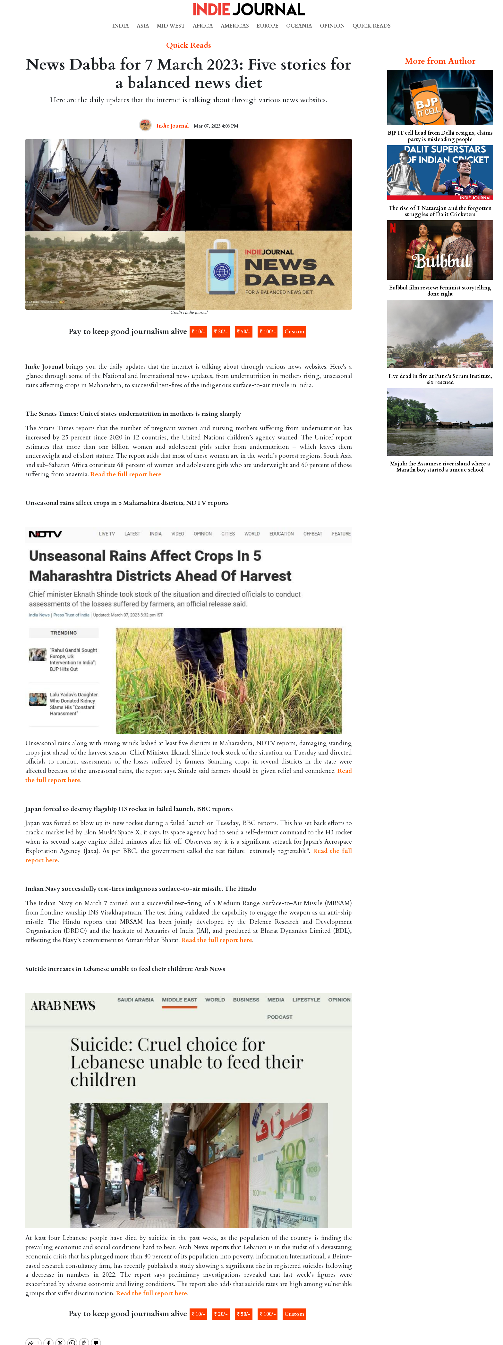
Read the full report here (125, 474)
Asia (143, 25)
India (120, 25)
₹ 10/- (198, 331)
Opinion (332, 25)
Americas (235, 25)
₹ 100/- (268, 331)
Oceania (299, 25)
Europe (267, 25)
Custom (294, 331)
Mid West (171, 25)
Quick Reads (372, 25)
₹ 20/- (221, 331)
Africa (203, 25)
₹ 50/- (244, 331)
